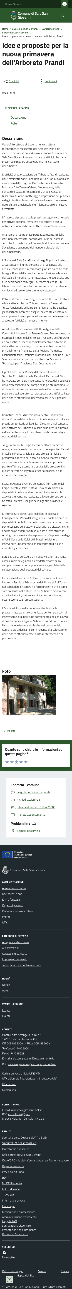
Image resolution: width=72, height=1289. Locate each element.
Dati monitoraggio (12, 1271)
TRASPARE (8, 1195)
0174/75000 (21, 1048)
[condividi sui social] (10, 81)
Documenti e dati (12, 894)
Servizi (42, 1271)
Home (5, 29)
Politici (6, 917)
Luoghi (6, 1010)
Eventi (6, 1016)
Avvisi (5, 990)
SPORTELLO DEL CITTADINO (19, 1143)
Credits (65, 1271)
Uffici (5, 922)
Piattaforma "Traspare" (15, 1149)
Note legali (8, 1206)
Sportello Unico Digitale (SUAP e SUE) (24, 1137)
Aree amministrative (14, 888)
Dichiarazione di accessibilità (18, 1212)
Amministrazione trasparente (19, 1217)
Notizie (6, 985)
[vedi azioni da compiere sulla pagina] (48, 81)
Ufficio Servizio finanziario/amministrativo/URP (29, 1078)
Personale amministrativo (17, 911)
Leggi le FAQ (9, 1221)
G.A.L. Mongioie (11, 1189)
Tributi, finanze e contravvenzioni (21, 965)
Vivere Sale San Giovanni (25, 29)
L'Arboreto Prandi (51, 29)
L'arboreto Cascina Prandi (15, 32)
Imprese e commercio (14, 959)
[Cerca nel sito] (61, 15)
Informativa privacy (13, 1200)
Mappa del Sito (25, 1275)
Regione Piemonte (13, 4)
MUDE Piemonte (12, 1183)
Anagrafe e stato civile (15, 942)
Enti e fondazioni (12, 899)
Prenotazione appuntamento (19, 1230)
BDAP (5, 1177)
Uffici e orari (9, 1084)
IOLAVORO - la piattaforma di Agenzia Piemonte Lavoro (35, 1160)
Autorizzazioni (10, 948)
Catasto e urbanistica (14, 953)
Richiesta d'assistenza (15, 1234)
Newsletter (9, 1257)
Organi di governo (12, 905)
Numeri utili (9, 1090)
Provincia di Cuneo (13, 1172)
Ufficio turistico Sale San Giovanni (22, 1154)
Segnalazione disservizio (16, 1225)
